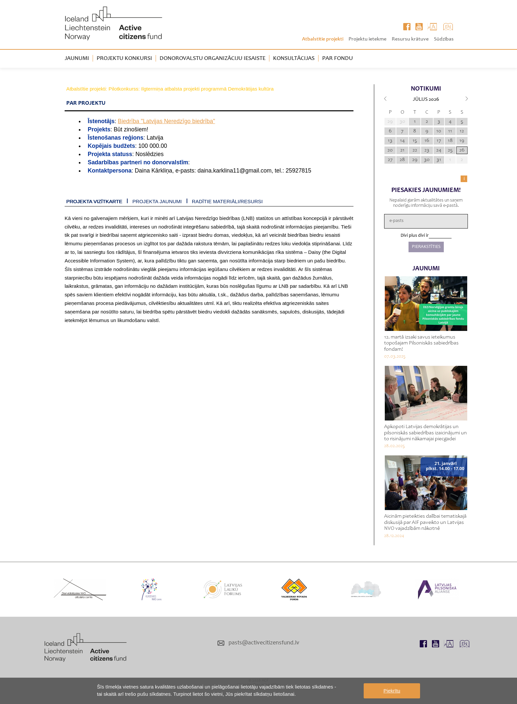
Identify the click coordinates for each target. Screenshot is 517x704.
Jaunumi (77, 59)
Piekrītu (391, 690)
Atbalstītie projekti (322, 39)
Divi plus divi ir (415, 235)
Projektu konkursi (124, 59)
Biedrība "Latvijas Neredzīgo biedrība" (166, 121)
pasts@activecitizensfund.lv (263, 643)
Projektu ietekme (367, 39)
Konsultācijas (294, 59)
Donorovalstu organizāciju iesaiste (212, 59)
